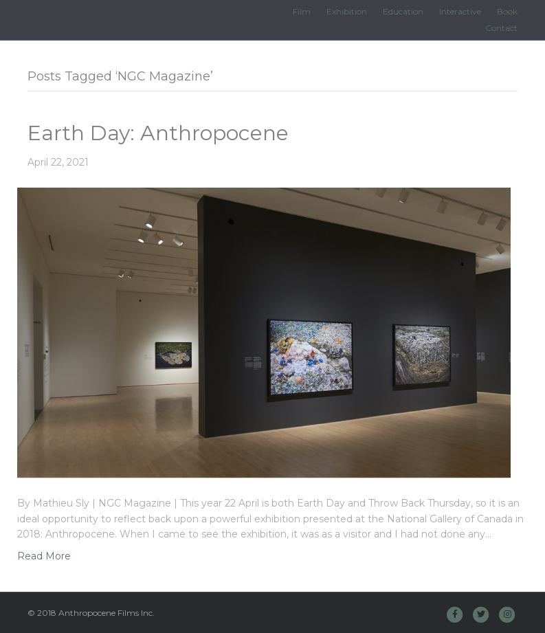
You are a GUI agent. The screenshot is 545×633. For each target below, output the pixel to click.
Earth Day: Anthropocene (158, 133)
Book (507, 11)
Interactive (460, 11)
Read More (44, 556)
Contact (501, 28)
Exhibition (346, 11)
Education (403, 11)
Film (302, 11)
